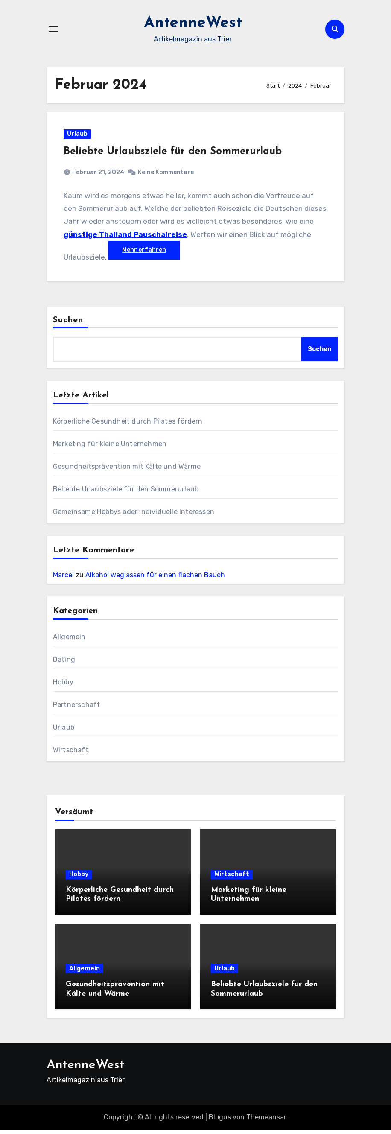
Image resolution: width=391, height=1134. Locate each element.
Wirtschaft (70, 754)
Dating (64, 663)
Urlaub (79, 135)
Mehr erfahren (179, 251)
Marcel (63, 579)
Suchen (68, 324)
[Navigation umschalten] (53, 29)
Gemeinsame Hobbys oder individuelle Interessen (133, 515)
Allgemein (69, 641)
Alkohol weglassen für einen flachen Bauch (155, 579)
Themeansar (266, 1121)
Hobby (63, 686)
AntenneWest (193, 23)
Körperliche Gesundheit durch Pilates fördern (128, 425)
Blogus (220, 1121)
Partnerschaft (76, 708)
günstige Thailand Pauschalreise (143, 236)
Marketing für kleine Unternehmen (109, 448)
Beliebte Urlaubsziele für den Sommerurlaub (175, 153)
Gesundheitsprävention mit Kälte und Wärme (127, 470)
